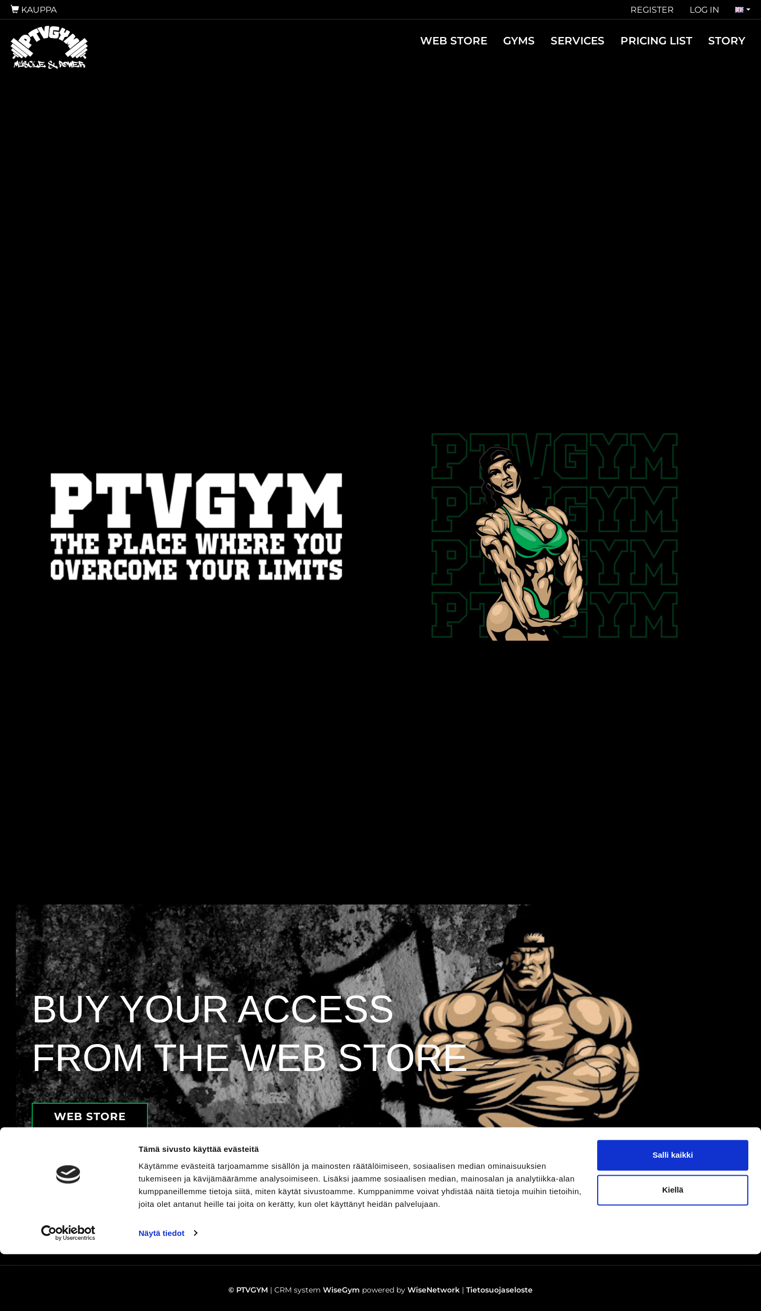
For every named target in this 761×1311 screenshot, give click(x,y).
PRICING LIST (656, 40)
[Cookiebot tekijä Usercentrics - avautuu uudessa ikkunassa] (68, 1290)
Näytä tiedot (161, 1290)
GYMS (519, 40)
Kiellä (672, 1246)
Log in (704, 10)
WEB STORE (453, 40)
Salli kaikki (673, 1212)
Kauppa (34, 10)
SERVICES (578, 40)
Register (652, 10)
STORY (726, 40)
